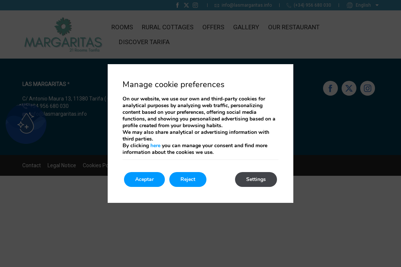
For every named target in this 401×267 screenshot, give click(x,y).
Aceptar (144, 179)
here (155, 145)
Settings (256, 179)
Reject (187, 179)
